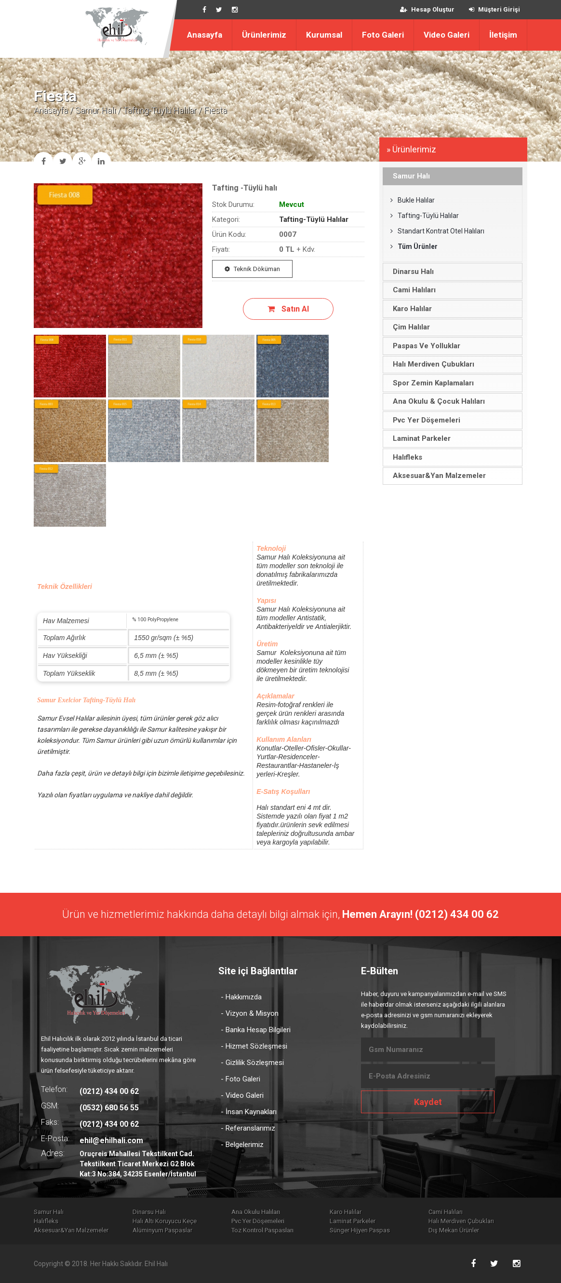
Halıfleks (46, 1221)
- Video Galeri (242, 1095)
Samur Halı (95, 110)
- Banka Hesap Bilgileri (256, 1029)
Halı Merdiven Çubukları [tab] (431, 364)
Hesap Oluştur (427, 9)
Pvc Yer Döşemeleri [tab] (424, 420)
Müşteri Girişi (494, 9)
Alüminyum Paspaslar (162, 1230)
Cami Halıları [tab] (411, 290)
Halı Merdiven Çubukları (461, 1221)
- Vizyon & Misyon (250, 1013)
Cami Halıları (445, 1211)
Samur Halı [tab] (408, 176)
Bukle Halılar (412, 200)
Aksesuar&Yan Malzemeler (71, 1230)
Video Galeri (446, 35)
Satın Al (288, 309)
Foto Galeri (383, 35)
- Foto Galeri (240, 1079)
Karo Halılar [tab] (409, 308)
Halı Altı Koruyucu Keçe (165, 1221)
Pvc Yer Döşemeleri (257, 1221)
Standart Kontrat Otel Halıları (437, 231)
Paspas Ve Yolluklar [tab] (424, 345)
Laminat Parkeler (352, 1221)
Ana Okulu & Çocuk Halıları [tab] (436, 401)
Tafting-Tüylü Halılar (160, 110)
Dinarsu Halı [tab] (410, 271)
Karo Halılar (345, 1211)
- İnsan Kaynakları (249, 1111)
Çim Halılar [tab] (408, 327)
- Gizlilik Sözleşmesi (252, 1062)
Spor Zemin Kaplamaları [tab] (430, 383)
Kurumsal (324, 35)
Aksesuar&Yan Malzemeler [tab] (436, 475)
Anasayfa (204, 35)
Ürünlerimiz (264, 35)
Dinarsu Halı (149, 1211)
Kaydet (428, 1102)
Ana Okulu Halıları (255, 1211)
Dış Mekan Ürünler (453, 1230)
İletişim (503, 35)
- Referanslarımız (248, 1128)
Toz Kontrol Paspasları (262, 1230)
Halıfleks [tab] (405, 457)
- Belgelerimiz (242, 1144)
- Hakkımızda (241, 997)
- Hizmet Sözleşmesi (254, 1046)
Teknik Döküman (252, 269)
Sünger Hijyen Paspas (360, 1230)
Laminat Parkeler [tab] (419, 438)
